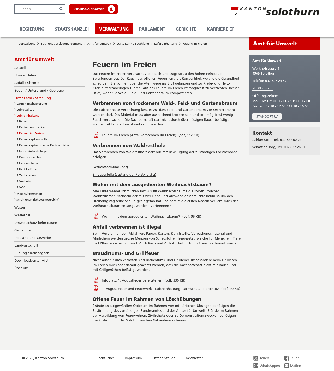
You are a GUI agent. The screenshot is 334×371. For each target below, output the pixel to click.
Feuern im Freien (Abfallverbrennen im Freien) (139, 135)
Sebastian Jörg (263, 147)
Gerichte (186, 29)
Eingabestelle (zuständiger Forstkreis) (124, 174)
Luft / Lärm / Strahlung (133, 43)
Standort (269, 117)
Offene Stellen (163, 358)
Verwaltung (114, 29)
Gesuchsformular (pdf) (110, 167)
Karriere (222, 30)
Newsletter (194, 358)
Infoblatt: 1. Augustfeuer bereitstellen (132, 280)
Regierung (32, 29)
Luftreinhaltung (165, 43)
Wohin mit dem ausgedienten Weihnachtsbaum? (141, 216)
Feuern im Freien (194, 43)
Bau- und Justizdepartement (61, 43)
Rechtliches (105, 358)
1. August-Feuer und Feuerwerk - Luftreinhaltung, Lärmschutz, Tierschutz (161, 288)
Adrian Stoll (261, 139)
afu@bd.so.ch (262, 88)
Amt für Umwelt (99, 43)
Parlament (152, 29)
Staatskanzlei (72, 29)
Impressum (133, 358)
